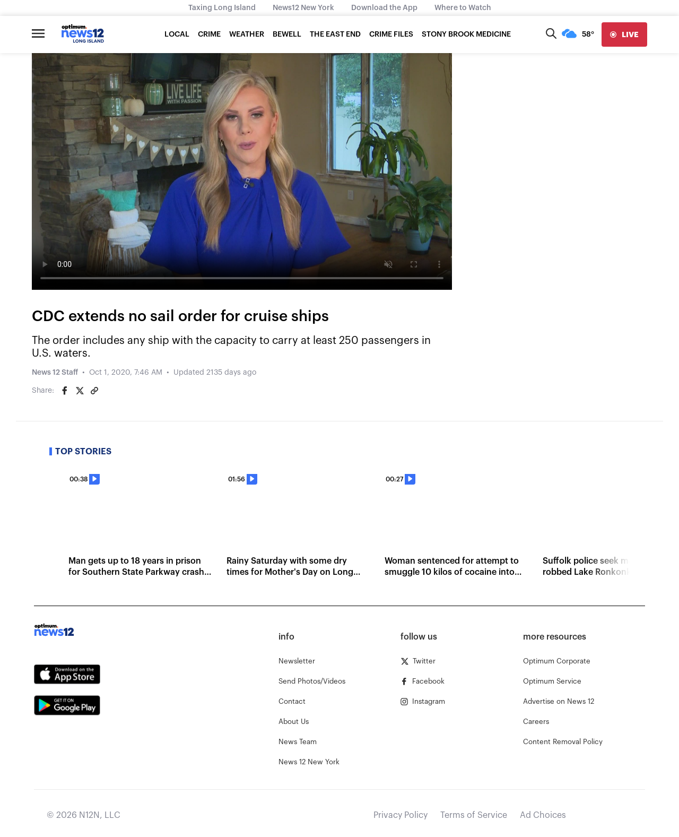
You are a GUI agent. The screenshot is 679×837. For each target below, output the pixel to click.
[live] (624, 34)
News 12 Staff (55, 372)
